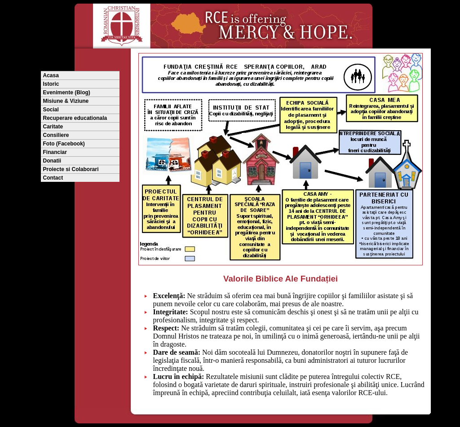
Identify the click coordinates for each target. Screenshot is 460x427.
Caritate (53, 126)
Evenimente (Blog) (66, 92)
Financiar (55, 152)
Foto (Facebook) (64, 144)
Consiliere (56, 135)
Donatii (52, 161)
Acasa (51, 75)
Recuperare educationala (75, 118)
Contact (53, 178)
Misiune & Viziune (66, 101)
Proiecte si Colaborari (71, 169)
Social (51, 109)
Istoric (51, 84)
